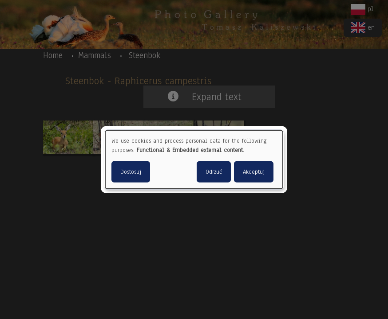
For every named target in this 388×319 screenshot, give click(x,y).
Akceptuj (254, 171)
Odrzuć (214, 171)
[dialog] (194, 160)
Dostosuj (130, 171)
